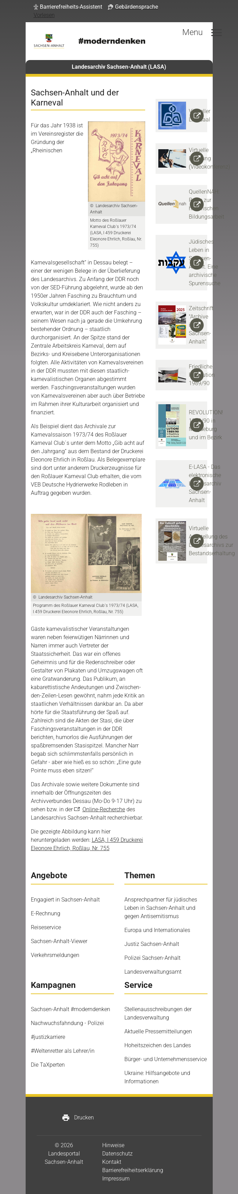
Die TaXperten (48, 1064)
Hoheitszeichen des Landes (157, 1045)
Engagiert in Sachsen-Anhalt (65, 899)
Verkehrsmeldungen (55, 955)
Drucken (78, 1117)
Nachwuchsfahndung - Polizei (67, 1023)
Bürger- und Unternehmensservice (165, 1059)
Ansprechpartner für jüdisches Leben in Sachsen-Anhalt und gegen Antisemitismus (160, 908)
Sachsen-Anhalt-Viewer (59, 941)
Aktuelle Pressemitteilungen (158, 1031)
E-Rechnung (45, 913)
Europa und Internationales (157, 930)
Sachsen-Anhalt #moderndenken (70, 1009)
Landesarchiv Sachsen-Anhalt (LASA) (119, 66)
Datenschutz (117, 1153)
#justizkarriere (48, 1037)
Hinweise (113, 1145)
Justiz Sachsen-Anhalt (151, 944)
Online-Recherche (103, 809)
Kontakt (111, 1162)
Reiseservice (46, 927)
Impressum (116, 1178)
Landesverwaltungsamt (153, 971)
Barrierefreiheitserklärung (132, 1170)
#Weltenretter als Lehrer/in (63, 1051)
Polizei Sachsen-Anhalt (152, 958)
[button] (68, 7)
